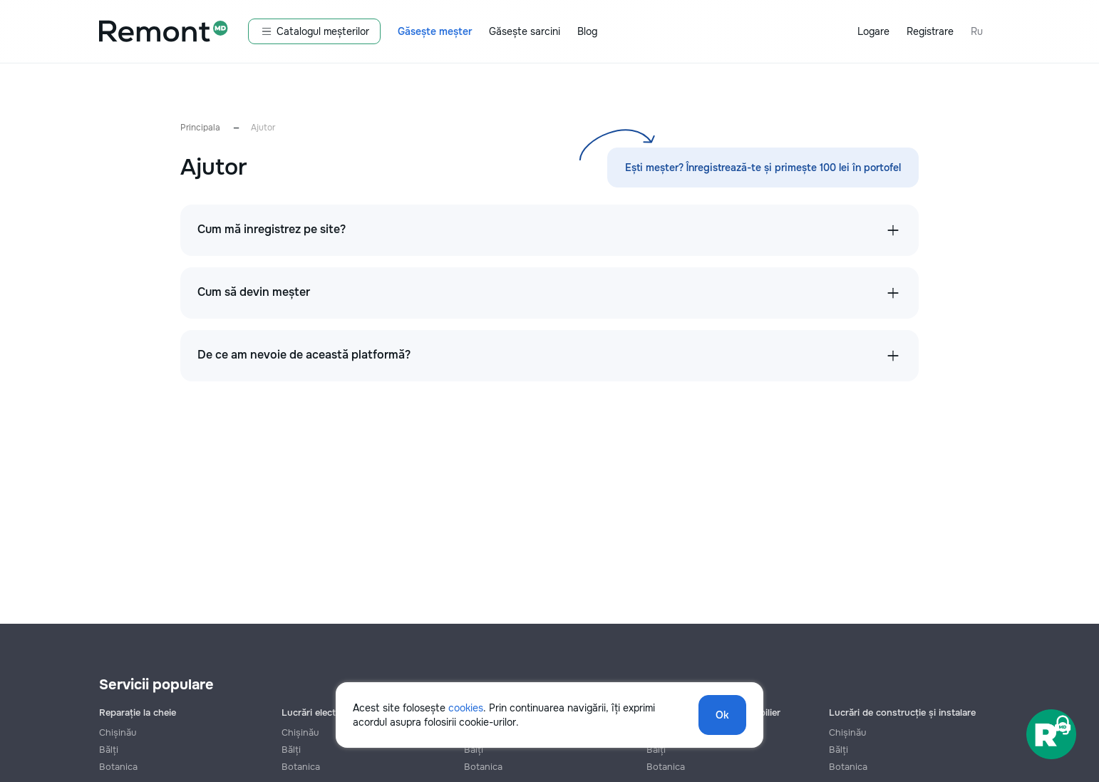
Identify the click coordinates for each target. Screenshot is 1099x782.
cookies (465, 707)
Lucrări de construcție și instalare (902, 712)
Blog (587, 31)
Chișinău (117, 732)
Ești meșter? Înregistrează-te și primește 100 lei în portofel (763, 167)
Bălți (108, 750)
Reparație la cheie (137, 712)
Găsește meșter (435, 31)
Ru (977, 31)
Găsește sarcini (524, 31)
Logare (873, 31)
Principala (200, 127)
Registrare (930, 31)
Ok (722, 715)
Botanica (118, 767)
